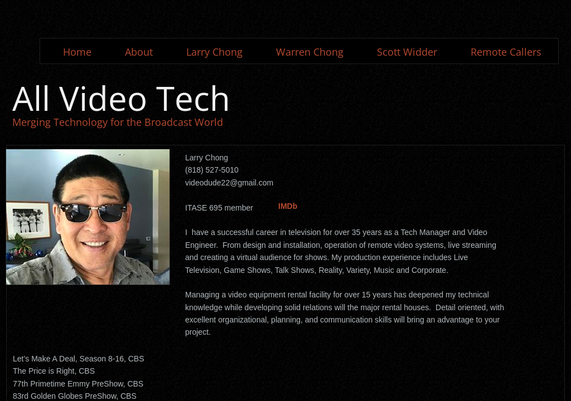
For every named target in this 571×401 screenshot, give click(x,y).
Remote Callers (506, 51)
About (139, 51)
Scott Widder (407, 51)
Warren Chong (309, 51)
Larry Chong (214, 51)
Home (77, 51)
